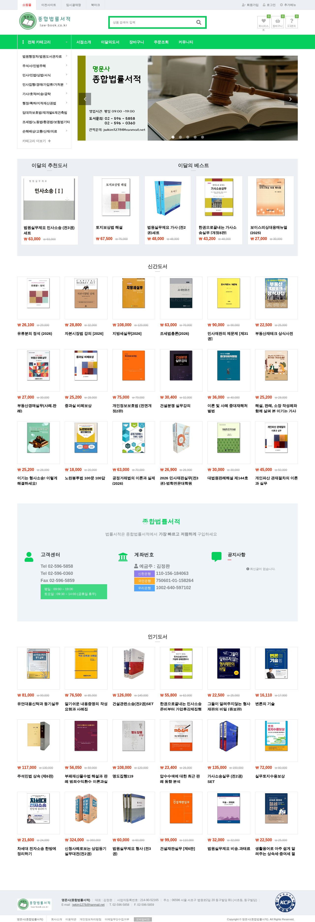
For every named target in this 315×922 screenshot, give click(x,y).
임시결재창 (73, 5)
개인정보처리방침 (90, 919)
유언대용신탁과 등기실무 (38, 704)
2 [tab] (180, 137)
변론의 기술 (265, 704)
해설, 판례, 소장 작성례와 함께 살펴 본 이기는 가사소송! (276, 411)
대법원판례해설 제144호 (227, 478)
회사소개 (56, 919)
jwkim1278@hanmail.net (88, 904)
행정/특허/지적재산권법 (39, 103)
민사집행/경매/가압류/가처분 (42, 84)
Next (290, 99)
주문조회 (161, 42)
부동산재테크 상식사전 (274, 333)
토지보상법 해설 (109, 227)
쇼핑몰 (26, 5)
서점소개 (83, 42)
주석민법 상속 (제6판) (35, 776)
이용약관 (70, 919)
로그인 (269, 5)
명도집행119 (122, 776)
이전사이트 (48, 5)
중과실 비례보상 (78, 406)
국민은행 (144, 581)
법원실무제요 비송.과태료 (228, 848)
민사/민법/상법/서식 (36, 75)
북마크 (95, 5)
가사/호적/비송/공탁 (36, 94)
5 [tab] (202, 137)
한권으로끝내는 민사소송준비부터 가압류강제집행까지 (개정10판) (181, 709)
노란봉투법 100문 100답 (85, 478)
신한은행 (144, 574)
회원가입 (250, 5)
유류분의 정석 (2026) (34, 333)
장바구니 (136, 42)
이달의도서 (110, 42)
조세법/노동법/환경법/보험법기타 (45, 122)
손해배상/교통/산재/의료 (39, 131)
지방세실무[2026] (127, 333)
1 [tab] (173, 137)
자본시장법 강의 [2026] (84, 333)
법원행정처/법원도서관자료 (42, 56)
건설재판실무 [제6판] (177, 848)
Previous (85, 99)
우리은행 (144, 588)
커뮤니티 (185, 42)
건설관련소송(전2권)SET (133, 704)
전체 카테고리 (36, 42)
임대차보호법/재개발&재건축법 (44, 112)
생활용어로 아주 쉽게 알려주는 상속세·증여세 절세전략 (275, 853)
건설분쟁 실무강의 (175, 406)
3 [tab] (187, 137)
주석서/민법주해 (34, 66)
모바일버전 (143, 919)
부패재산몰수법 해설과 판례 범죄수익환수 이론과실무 (86, 781)
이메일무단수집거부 (117, 919)
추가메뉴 (288, 5)
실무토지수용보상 (270, 776)
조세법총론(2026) (174, 333)
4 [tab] (195, 137)
